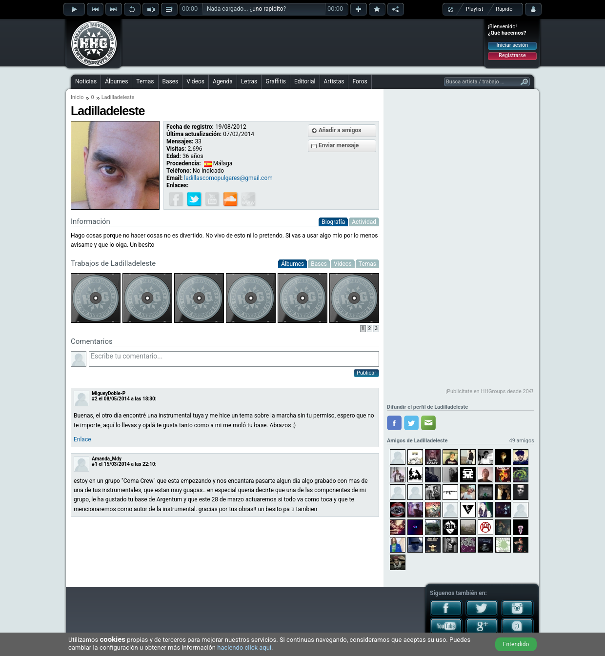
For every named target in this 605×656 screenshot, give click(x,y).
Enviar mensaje (339, 145)
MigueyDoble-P (108, 393)
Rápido (504, 9)
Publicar (366, 373)
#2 (95, 398)
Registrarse (512, 55)
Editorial (304, 81)
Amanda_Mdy (106, 458)
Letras (249, 81)
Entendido (516, 644)
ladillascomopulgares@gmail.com (228, 178)
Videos (195, 81)
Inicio (77, 97)
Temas (145, 81)
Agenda (223, 81)
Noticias (86, 81)
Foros (359, 81)
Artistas (334, 81)
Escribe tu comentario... (234, 359)
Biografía (333, 222)
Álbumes (116, 81)
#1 (95, 464)
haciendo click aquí (244, 647)
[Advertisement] (303, 42)
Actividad (364, 222)
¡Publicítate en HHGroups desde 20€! (489, 391)
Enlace (82, 439)
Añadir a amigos (340, 130)
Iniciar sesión (512, 45)
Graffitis (275, 81)
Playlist (474, 9)
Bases (170, 81)
